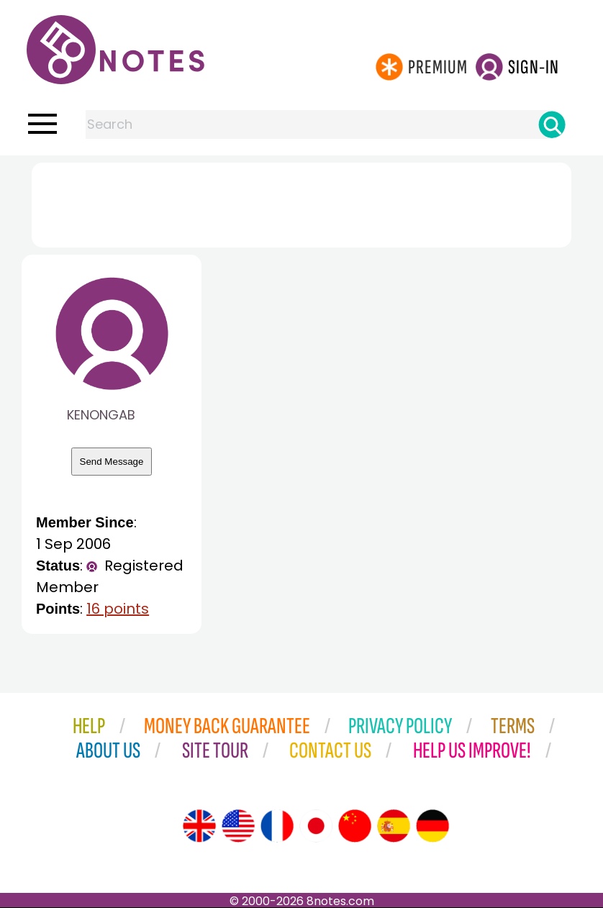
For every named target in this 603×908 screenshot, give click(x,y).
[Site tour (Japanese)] (316, 826)
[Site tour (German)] (432, 826)
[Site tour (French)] (277, 826)
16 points (117, 609)
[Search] (552, 124)
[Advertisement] (301, 202)
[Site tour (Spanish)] (394, 826)
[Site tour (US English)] (238, 826)
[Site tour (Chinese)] (355, 826)
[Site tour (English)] (199, 826)
